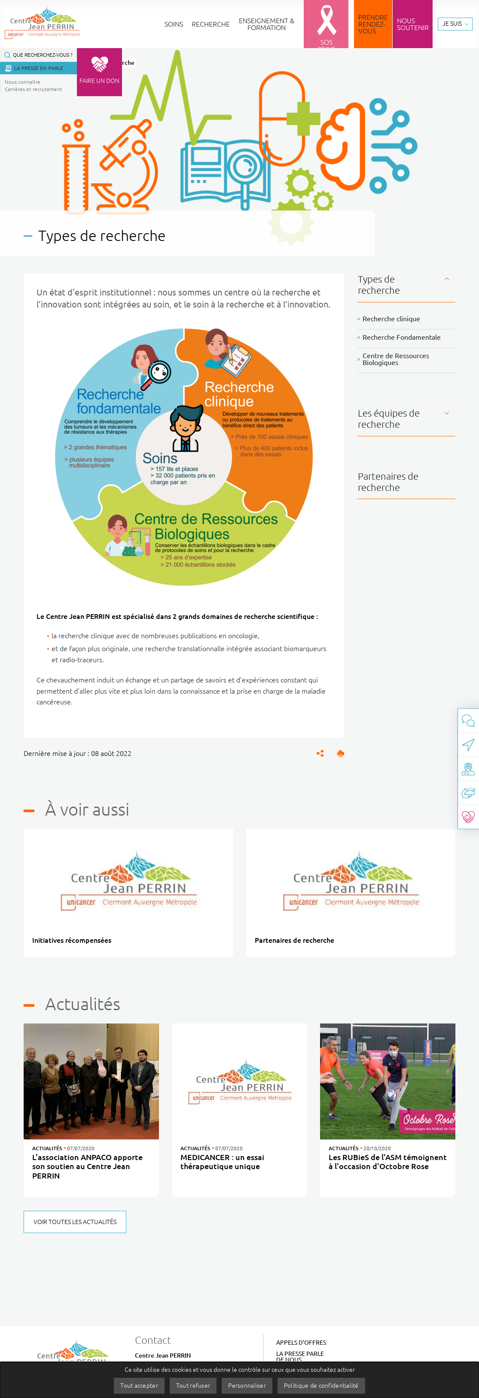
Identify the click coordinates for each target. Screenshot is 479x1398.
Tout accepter (139, 1385)
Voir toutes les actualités (75, 1221)
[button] (340, 753)
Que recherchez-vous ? (43, 55)
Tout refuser (193, 1385)
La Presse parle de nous (300, 1357)
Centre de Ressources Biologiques (396, 359)
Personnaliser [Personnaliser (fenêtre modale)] (247, 1385)
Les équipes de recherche (389, 418)
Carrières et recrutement (33, 89)
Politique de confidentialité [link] (321, 1385)
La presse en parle (38, 68)
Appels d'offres (301, 1343)
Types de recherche (379, 284)
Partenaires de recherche (388, 482)
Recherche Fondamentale (402, 337)
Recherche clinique (391, 318)
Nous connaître (22, 82)
